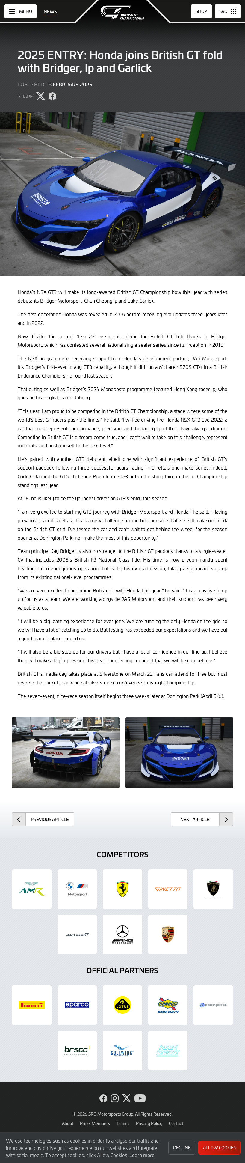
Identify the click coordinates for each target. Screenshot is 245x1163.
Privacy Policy (149, 1123)
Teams (123, 1123)
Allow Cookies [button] (219, 1147)
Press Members (95, 1123)
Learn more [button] (142, 1155)
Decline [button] (182, 1147)
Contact (176, 1123)
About (67, 1123)
